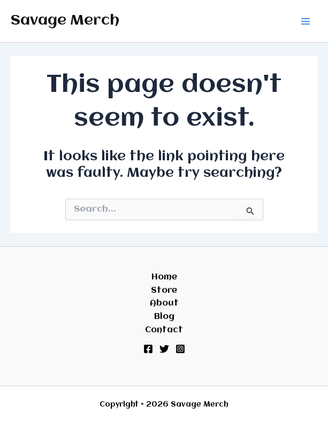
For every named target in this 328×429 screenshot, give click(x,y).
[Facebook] (148, 349)
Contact (164, 330)
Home (164, 277)
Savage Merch (65, 20)
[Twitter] (164, 349)
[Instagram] (180, 349)
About (164, 303)
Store (164, 290)
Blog (164, 317)
